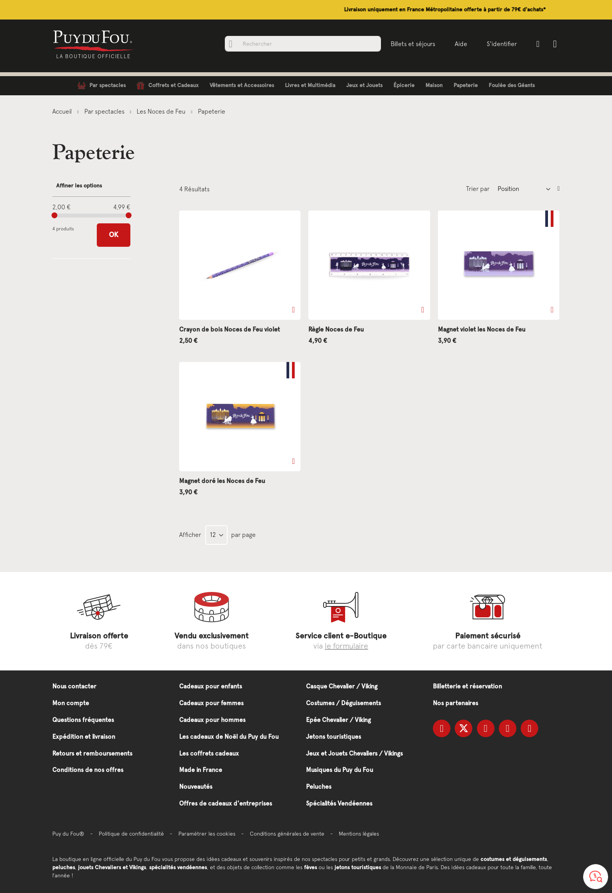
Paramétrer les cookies (206, 834)
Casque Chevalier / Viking (341, 686)
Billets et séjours (412, 43)
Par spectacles (105, 111)
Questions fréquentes (83, 720)
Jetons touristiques (333, 736)
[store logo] (94, 40)
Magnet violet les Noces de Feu (481, 329)
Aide (460, 43)
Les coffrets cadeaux (209, 753)
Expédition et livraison (83, 736)
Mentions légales (359, 834)
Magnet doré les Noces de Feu (222, 481)
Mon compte (70, 703)
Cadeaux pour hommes (212, 720)
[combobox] (302, 44)
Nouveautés (195, 786)
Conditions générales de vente (287, 834)
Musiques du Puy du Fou (339, 770)
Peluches (318, 786)
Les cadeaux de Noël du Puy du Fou (229, 736)
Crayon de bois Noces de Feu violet (229, 329)
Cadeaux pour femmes (211, 703)
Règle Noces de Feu (336, 329)
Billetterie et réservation (467, 686)
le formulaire (346, 645)
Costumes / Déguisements (343, 703)
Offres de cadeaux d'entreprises (225, 803)
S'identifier (501, 43)
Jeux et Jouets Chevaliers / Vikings (354, 753)
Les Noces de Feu (162, 111)
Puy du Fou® (68, 834)
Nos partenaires (455, 703)
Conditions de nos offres (87, 770)
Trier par (477, 188)
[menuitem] (101, 85)
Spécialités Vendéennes (339, 803)
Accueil (62, 111)
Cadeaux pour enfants (210, 686)
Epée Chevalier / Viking (338, 720)
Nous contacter (74, 686)
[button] (293, 309)
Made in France (200, 770)
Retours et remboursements (92, 753)
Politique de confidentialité (131, 834)
